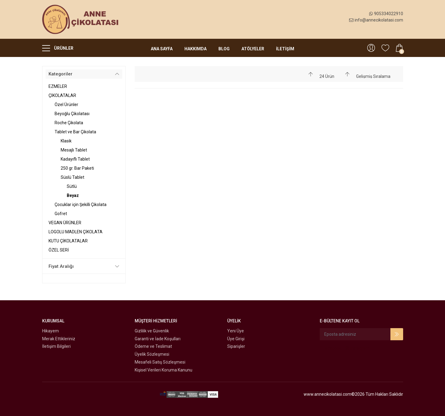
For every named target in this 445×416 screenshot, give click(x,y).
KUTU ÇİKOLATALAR (68, 240)
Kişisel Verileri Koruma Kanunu (163, 370)
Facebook (331, 348)
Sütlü (72, 186)
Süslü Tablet (72, 177)
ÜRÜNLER (57, 48)
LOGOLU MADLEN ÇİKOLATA (76, 231)
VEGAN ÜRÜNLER (65, 222)
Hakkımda (195, 48)
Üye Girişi (235, 338)
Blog (224, 48)
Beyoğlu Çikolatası (72, 113)
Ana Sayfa (162, 48)
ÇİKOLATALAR (62, 95)
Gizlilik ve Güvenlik (152, 330)
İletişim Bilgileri (56, 346)
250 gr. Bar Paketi (77, 168)
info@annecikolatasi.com (376, 20)
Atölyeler (252, 48)
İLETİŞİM (285, 48)
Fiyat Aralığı (61, 266)
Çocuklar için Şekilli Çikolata (80, 204)
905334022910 (386, 13)
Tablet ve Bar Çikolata (75, 131)
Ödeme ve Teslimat (153, 346)
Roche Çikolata (69, 122)
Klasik (66, 140)
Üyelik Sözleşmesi (152, 354)
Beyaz (73, 195)
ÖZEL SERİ (59, 250)
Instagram (358, 348)
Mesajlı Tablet (74, 150)
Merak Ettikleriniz (58, 338)
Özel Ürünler (66, 104)
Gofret (61, 213)
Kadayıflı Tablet (75, 159)
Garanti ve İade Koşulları (157, 338)
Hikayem (50, 330)
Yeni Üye (235, 330)
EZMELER (58, 86)
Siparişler (236, 346)
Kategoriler (60, 74)
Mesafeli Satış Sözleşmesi (160, 362)
